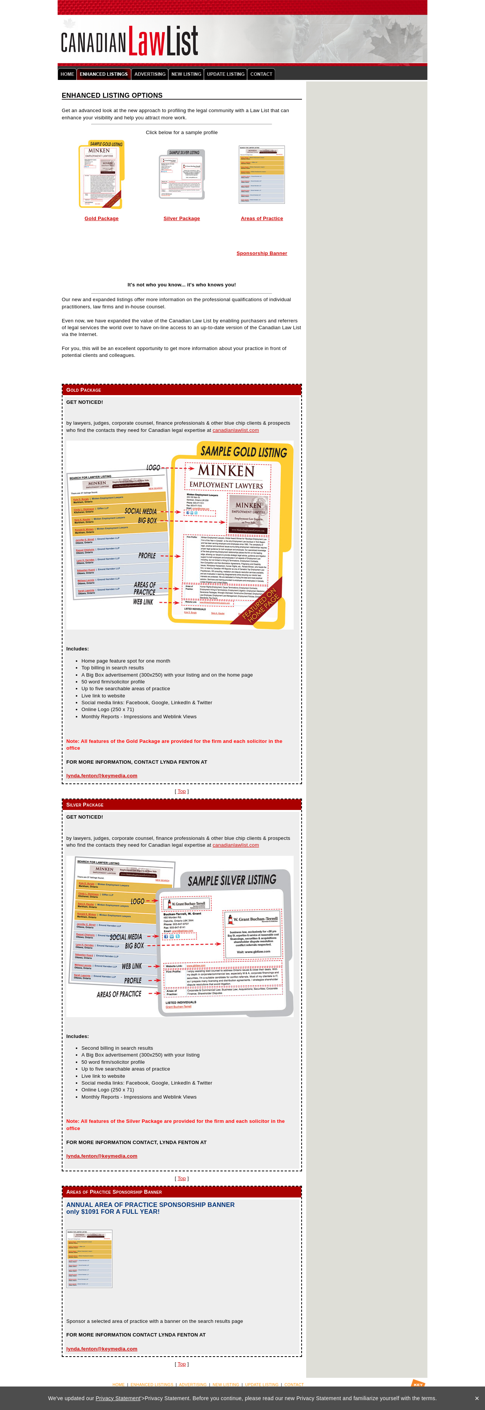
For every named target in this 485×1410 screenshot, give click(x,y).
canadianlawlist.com (236, 430)
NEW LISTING (226, 1385)
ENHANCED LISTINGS (152, 1385)
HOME (119, 1385)
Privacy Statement (118, 1398)
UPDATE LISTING (261, 1385)
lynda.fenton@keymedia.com (102, 775)
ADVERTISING (193, 1385)
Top (182, 791)
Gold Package (101, 218)
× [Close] (477, 1398)
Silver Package (182, 218)
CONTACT (294, 1385)
